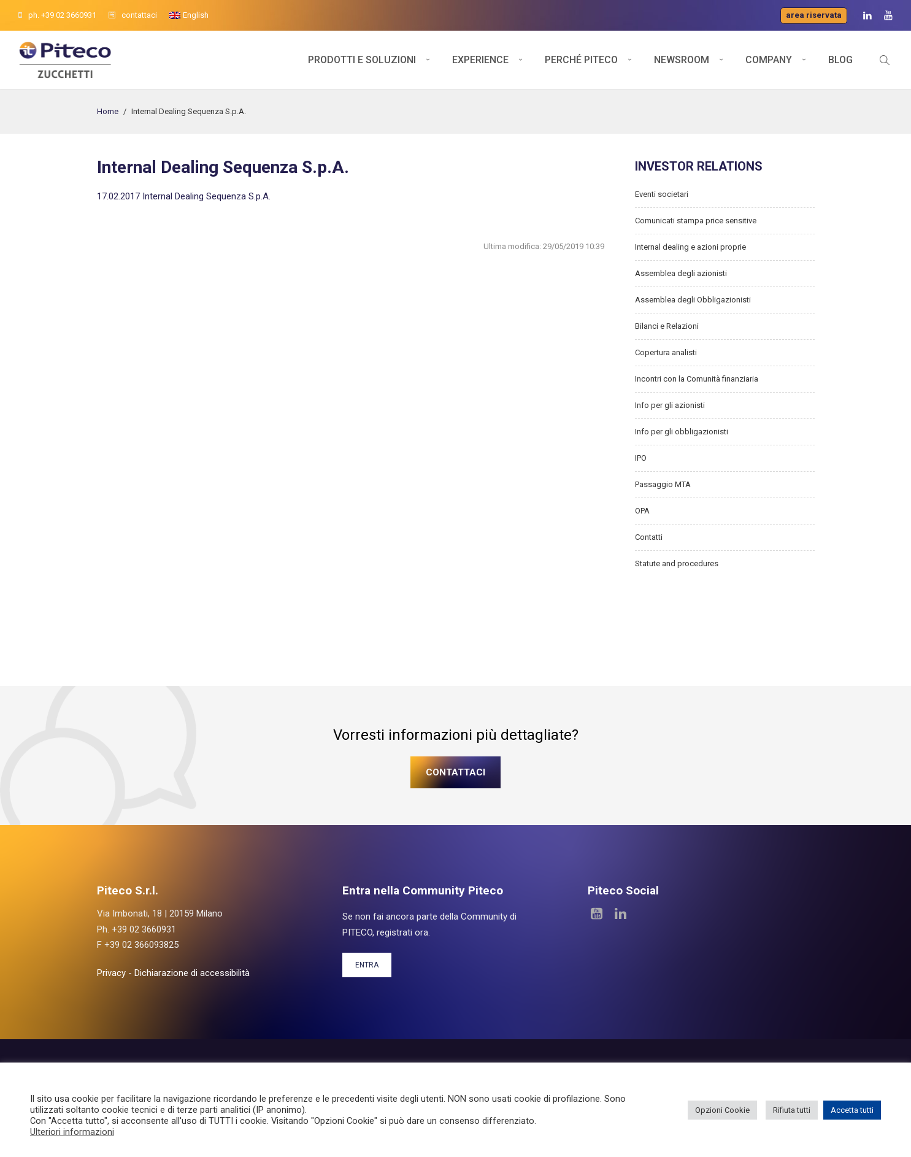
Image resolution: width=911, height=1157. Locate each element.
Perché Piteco (581, 60)
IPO (641, 458)
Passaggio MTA (663, 484)
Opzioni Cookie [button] (722, 1110)
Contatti (649, 537)
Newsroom (681, 60)
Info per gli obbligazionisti (681, 431)
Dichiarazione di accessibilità (192, 972)
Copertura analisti (666, 352)
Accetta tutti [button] (852, 1110)
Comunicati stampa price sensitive (695, 220)
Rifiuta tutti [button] (791, 1110)
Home (107, 111)
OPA (642, 510)
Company (768, 60)
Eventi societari (661, 194)
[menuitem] (189, 15)
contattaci (133, 15)
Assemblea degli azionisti (681, 273)
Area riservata (814, 15)
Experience (480, 60)
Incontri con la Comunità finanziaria (696, 378)
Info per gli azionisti (670, 405)
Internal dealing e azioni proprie (690, 247)
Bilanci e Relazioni (667, 326)
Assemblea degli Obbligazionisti (693, 299)
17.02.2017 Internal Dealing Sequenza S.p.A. (184, 196)
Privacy (111, 972)
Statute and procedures (676, 563)
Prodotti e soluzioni (362, 60)
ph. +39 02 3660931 (57, 15)
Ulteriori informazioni (72, 1131)
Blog (840, 60)
